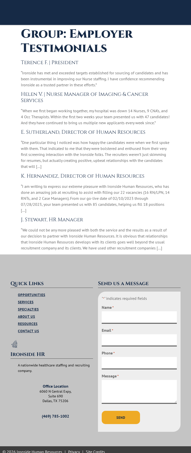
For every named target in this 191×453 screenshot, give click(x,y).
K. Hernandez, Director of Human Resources (82, 176)
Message (110, 372)
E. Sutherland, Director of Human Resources (83, 132)
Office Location (55, 383)
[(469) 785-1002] (20, 405)
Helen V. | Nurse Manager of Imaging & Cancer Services (84, 97)
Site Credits (95, 447)
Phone (108, 350)
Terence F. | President (49, 62)
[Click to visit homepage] (37, 12)
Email (107, 328)
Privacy (74, 447)
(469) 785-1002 (55, 413)
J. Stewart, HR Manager (52, 219)
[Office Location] (20, 375)
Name (108, 306)
